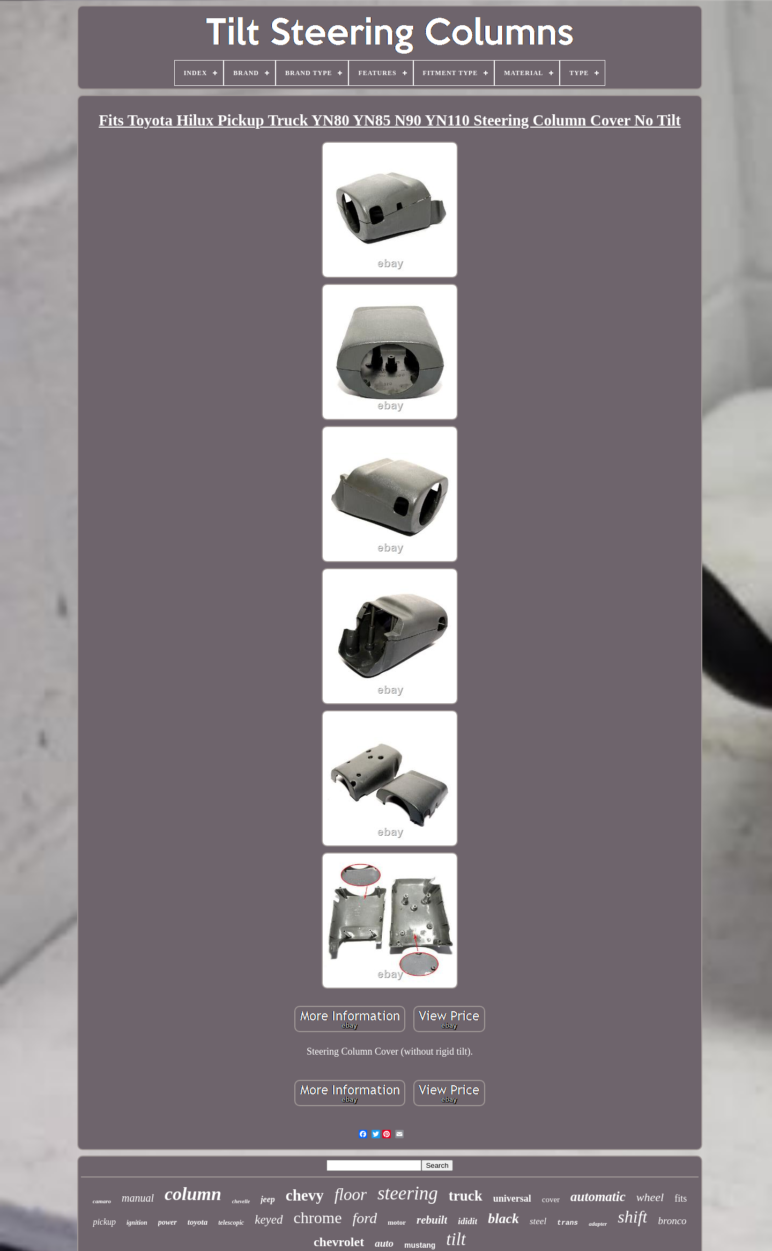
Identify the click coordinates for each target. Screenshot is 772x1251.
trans (567, 1223)
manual (138, 1198)
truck (465, 1196)
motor (397, 1222)
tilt (456, 1239)
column (193, 1194)
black (503, 1218)
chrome (318, 1217)
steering (407, 1193)
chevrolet (339, 1242)
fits (680, 1198)
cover (551, 1199)
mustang (419, 1245)
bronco (672, 1220)
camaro (102, 1201)
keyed (269, 1219)
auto (384, 1243)
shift (632, 1216)
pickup (104, 1221)
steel (538, 1221)
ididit (467, 1221)
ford (365, 1218)
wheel (650, 1197)
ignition (137, 1222)
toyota (198, 1222)
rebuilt (432, 1219)
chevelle (241, 1201)
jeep (268, 1199)
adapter (598, 1223)
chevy (305, 1195)
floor (351, 1194)
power (167, 1222)
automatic (598, 1196)
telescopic (231, 1222)
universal (512, 1198)
